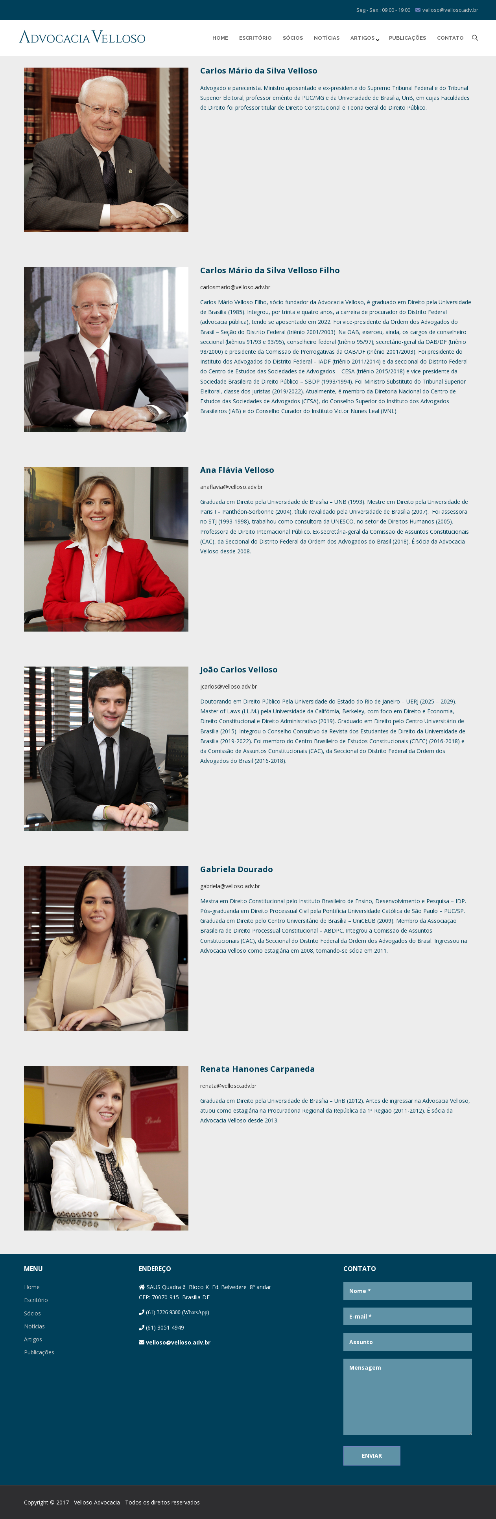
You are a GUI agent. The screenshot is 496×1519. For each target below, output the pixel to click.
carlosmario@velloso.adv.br (235, 287)
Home (220, 38)
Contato (450, 38)
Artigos (364, 38)
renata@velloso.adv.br (228, 1085)
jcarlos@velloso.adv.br (228, 686)
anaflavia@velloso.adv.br (231, 486)
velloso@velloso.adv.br (178, 1342)
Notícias (326, 38)
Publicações (407, 38)
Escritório (255, 38)
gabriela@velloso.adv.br (230, 886)
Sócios (293, 38)
